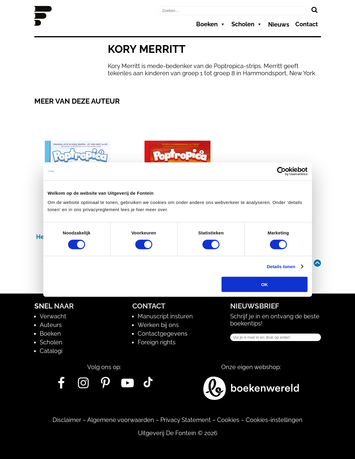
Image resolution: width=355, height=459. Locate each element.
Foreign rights (157, 342)
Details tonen (281, 266)
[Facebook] (61, 385)
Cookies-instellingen (274, 419)
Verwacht (53, 316)
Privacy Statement (185, 419)
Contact (306, 24)
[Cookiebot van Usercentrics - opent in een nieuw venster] (281, 171)
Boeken (210, 24)
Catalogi (51, 350)
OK (264, 284)
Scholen (246, 24)
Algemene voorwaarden (120, 419)
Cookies (228, 419)
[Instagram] (83, 385)
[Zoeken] (314, 9)
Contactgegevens (163, 333)
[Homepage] (43, 23)
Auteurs (51, 324)
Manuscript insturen (165, 316)
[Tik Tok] (148, 385)
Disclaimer (67, 419)
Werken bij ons (158, 324)
